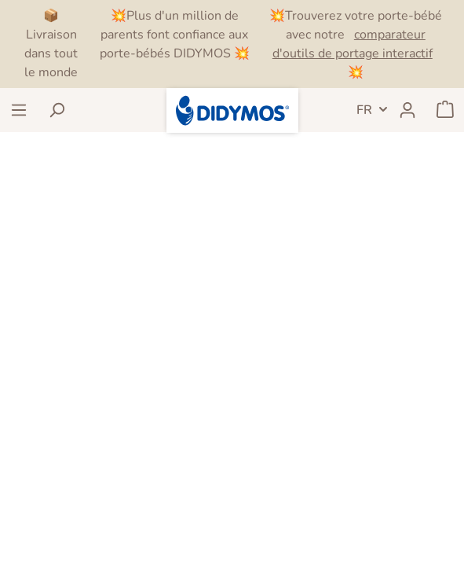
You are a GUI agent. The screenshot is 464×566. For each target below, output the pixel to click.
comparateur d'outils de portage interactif (352, 44)
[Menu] (19, 110)
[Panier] (445, 110)
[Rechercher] (56, 110)
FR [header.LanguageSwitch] (364, 110)
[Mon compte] (407, 110)
